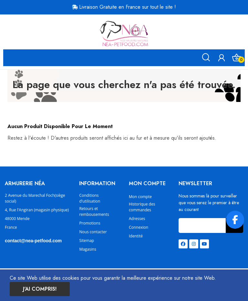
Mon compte (140, 196)
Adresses (137, 218)
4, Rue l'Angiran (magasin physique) (37, 210)
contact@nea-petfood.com (33, 240)
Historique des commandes (142, 207)
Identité (136, 236)
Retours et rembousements (94, 211)
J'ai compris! (40, 289)
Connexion (138, 227)
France (11, 227)
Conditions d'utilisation (89, 198)
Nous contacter (93, 232)
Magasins (87, 249)
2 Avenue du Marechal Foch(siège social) (35, 198)
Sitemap (86, 240)
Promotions (89, 223)
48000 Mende (17, 218)
